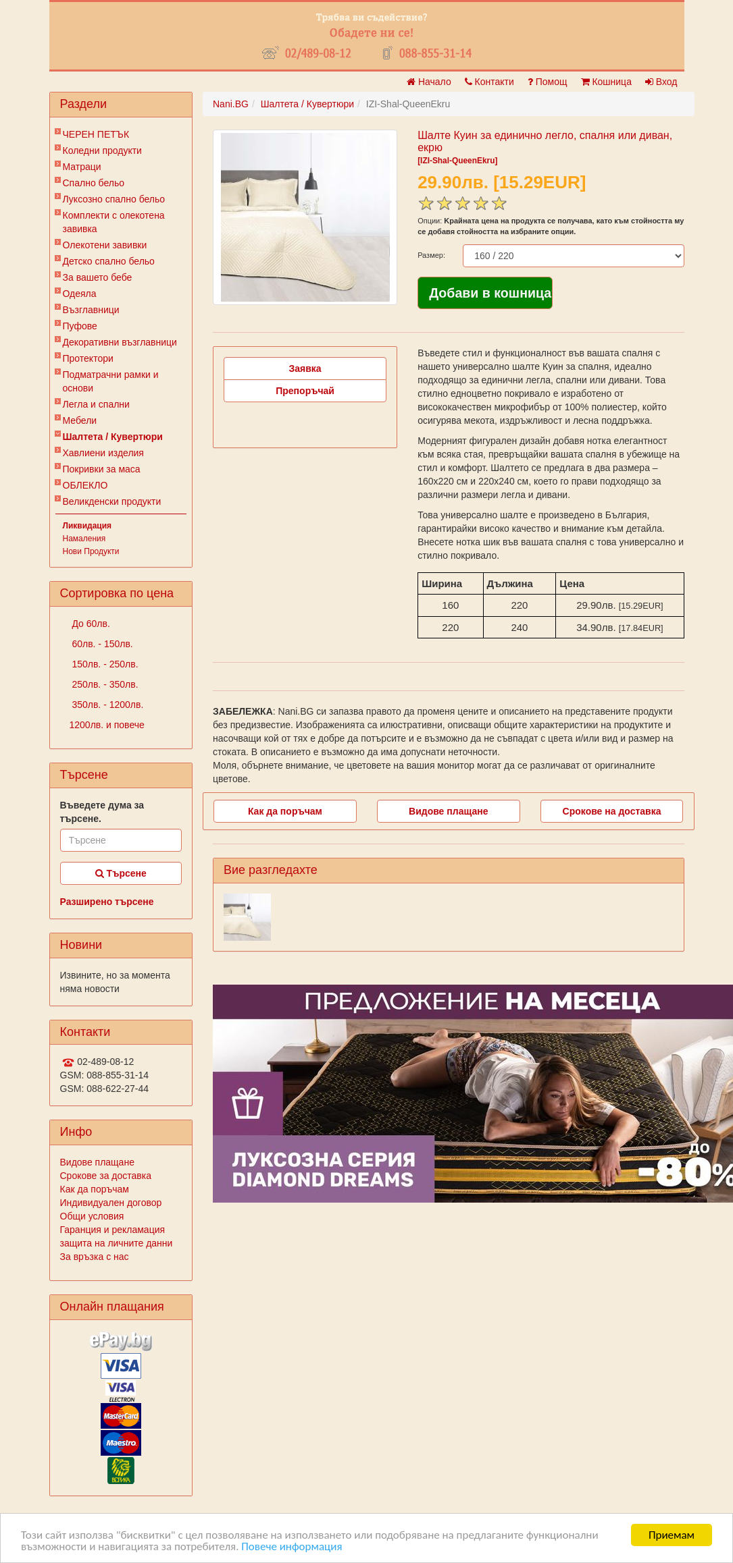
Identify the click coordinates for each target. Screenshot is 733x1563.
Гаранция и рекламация (113, 1229)
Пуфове (80, 326)
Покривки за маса (102, 469)
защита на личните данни (116, 1243)
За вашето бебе (97, 277)
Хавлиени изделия (103, 452)
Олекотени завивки (105, 245)
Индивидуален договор (111, 1202)
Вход (661, 81)
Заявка (305, 368)
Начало (429, 81)
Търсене (121, 873)
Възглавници (91, 309)
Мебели (80, 420)
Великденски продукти (112, 501)
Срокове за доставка (105, 1175)
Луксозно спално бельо (114, 199)
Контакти (489, 81)
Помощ (547, 81)
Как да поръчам (94, 1189)
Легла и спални (96, 404)
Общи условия (92, 1216)
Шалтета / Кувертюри (113, 436)
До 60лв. (90, 623)
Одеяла (80, 293)
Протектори (88, 358)
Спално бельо (94, 182)
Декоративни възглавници (120, 342)
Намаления (84, 538)
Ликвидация (87, 525)
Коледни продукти (102, 150)
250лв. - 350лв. (104, 684)
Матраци (82, 166)
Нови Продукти (91, 551)
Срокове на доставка (612, 811)
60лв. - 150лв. (101, 643)
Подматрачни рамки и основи (111, 381)
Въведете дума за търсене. (102, 812)
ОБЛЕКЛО (85, 485)
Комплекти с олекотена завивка (114, 222)
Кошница (606, 81)
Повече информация (291, 1546)
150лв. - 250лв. (104, 664)
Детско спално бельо (109, 261)
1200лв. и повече (107, 724)
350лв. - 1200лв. (107, 704)
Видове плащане (97, 1162)
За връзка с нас (94, 1256)
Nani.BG (231, 104)
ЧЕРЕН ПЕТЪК (96, 134)
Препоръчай (305, 390)
